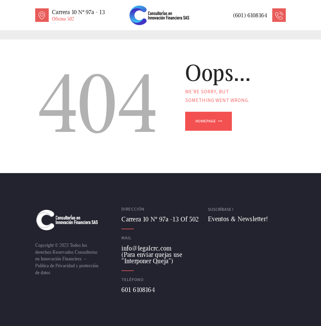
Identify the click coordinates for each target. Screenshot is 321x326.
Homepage (205, 121)
